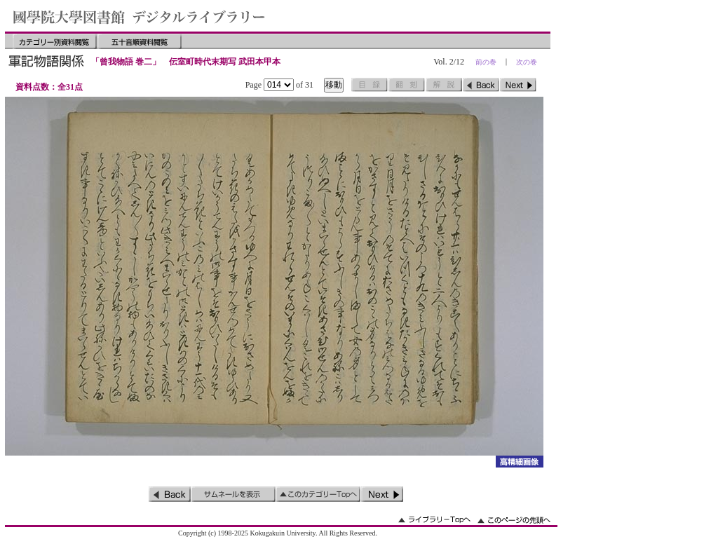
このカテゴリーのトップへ (318, 494)
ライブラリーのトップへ (434, 520)
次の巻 (526, 62)
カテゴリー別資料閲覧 (55, 41)
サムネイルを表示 (233, 494)
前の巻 (485, 62)
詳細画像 (519, 462)
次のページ (518, 85)
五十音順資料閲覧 (139, 41)
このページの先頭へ (513, 520)
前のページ (481, 85)
